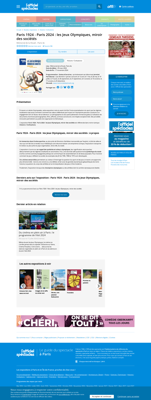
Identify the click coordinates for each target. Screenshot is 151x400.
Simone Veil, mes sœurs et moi (25, 292)
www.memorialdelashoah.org (63, 83)
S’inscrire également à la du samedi (121, 106)
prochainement (75, 25)
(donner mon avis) (34, 46)
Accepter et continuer (101, 396)
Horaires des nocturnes (119, 165)
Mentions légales (102, 337)
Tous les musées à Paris (119, 160)
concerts (85, 19)
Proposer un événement (66, 337)
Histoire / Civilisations (27, 125)
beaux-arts (88, 25)
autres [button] (127, 25)
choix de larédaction (49, 25)
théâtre (46, 19)
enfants (105, 19)
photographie (114, 25)
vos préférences (64, 394)
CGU (92, 337)
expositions (65, 19)
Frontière (70, 293)
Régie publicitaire (50, 337)
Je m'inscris (121, 114)
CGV (87, 337)
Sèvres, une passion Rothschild (55, 295)
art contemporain (101, 25)
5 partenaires (26, 394)
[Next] (98, 286)
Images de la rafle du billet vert (41, 292)
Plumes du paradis (86, 282)
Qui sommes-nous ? (23, 337)
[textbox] (69, 6)
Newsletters (81, 337)
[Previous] (23, 286)
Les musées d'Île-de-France (120, 162)
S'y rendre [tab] (62, 51)
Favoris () (47, 46)
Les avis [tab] (91, 51)
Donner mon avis (61, 195)
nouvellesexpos (23, 25)
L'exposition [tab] (32, 51)
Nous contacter (37, 337)
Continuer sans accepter (128, 396)
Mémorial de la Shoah (57, 66)
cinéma (26, 19)
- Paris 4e (31, 43)
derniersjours (62, 25)
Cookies (112, 337)
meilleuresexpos (36, 25)
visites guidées (124, 19)
